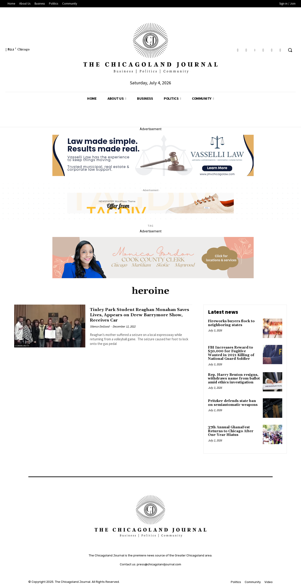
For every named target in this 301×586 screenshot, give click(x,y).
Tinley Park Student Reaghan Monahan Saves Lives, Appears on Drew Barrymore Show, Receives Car (139, 315)
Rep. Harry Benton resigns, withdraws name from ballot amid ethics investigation (234, 379)
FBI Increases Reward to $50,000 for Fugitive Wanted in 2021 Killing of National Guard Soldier (231, 353)
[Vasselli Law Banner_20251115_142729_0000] (153, 175)
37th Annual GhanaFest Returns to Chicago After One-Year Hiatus (230, 431)
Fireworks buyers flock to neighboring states (231, 323)
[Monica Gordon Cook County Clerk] (153, 277)
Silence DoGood (99, 326)
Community (22, 345)
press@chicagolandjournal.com (159, 564)
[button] (290, 49)
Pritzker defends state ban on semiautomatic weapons (233, 403)
